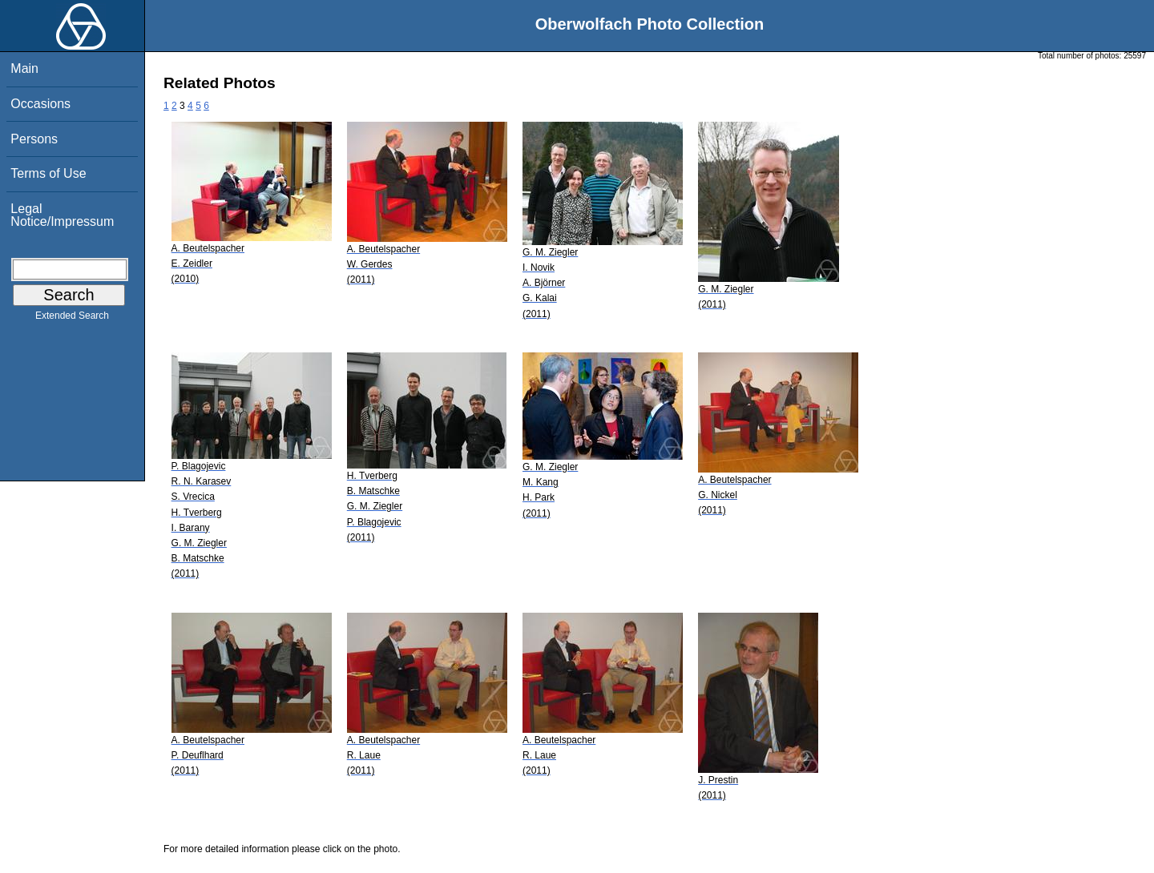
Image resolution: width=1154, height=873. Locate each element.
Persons (34, 139)
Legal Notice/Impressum (62, 215)
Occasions (40, 104)
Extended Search (72, 319)
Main (24, 68)
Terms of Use (48, 173)
